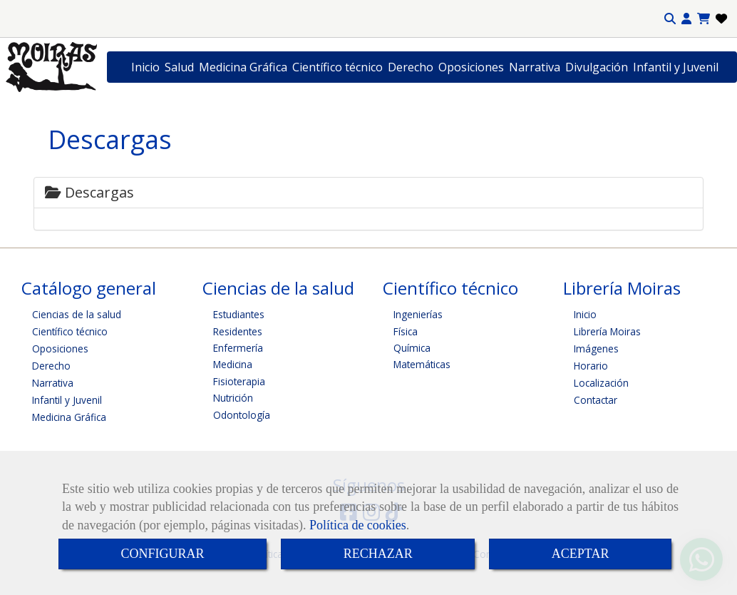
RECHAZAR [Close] (378, 553)
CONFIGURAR (163, 553)
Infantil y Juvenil (675, 67)
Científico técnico (337, 67)
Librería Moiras (607, 331)
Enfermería (238, 348)
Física (405, 331)
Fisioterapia (239, 381)
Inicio (145, 67)
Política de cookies (357, 525)
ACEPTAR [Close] (580, 553)
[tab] (368, 193)
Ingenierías (418, 314)
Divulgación (596, 67)
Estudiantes (238, 314)
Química (412, 348)
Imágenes (596, 348)
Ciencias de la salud (76, 314)
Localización (601, 383)
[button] (686, 19)
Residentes (237, 331)
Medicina (232, 364)
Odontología (241, 415)
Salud (179, 67)
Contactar (595, 400)
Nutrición (233, 398)
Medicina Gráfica (243, 67)
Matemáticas (421, 364)
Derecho (410, 67)
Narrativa (534, 67)
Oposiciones (471, 67)
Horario (591, 365)
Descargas (89, 192)
